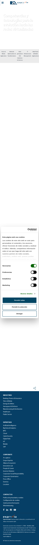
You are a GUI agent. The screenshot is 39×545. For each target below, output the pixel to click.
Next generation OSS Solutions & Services (20, 56)
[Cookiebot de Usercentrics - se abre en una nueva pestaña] (28, 229)
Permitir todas (19, 300)
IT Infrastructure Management (27, 54)
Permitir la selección (19, 307)
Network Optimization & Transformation (12, 54)
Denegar (19, 313)
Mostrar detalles (26, 294)
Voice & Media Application (4, 54)
